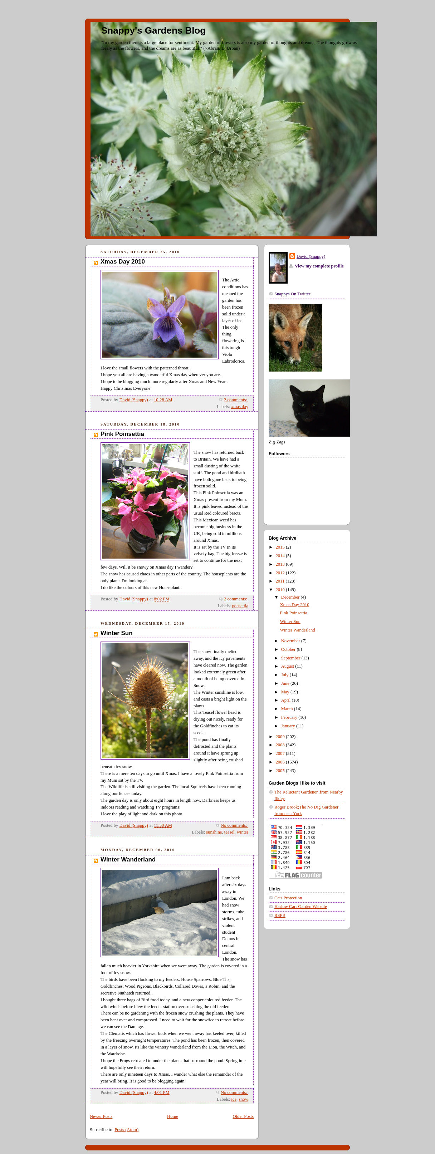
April (286, 700)
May (285, 691)
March (287, 708)
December (291, 597)
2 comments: (236, 399)
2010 (281, 589)
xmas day (239, 406)
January (288, 725)
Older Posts (243, 1116)
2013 (281, 564)
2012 (281, 572)
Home (172, 1116)
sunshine (214, 832)
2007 (281, 753)
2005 (281, 770)
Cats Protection (288, 897)
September (291, 658)
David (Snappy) (311, 256)
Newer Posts (101, 1116)
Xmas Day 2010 (123, 261)
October (289, 649)
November (291, 640)
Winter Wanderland (128, 859)
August (288, 666)
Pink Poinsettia (122, 434)
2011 (281, 581)
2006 (281, 762)
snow (243, 1099)
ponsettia (240, 605)
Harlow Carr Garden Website (300, 906)
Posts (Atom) (126, 1129)
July (285, 674)
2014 (281, 555)
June (285, 683)
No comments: (234, 825)
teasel (229, 832)
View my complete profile (319, 266)
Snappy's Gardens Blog (153, 30)
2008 (281, 744)
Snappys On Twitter (292, 293)
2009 (281, 736)
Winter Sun (117, 633)
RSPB (279, 915)
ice (233, 1099)
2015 (281, 547)
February (290, 717)
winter (242, 832)
